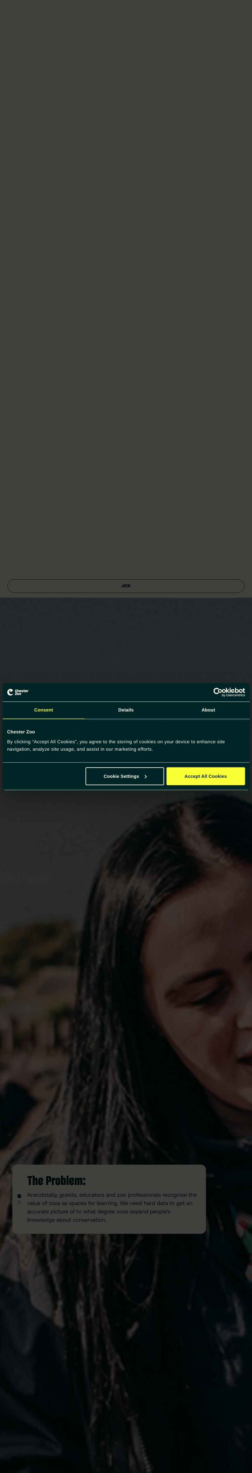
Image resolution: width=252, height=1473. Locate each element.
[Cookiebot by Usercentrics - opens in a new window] (218, 692)
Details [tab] (126, 710)
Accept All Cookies (206, 775)
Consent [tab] (43, 710)
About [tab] (208, 710)
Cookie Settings (125, 775)
